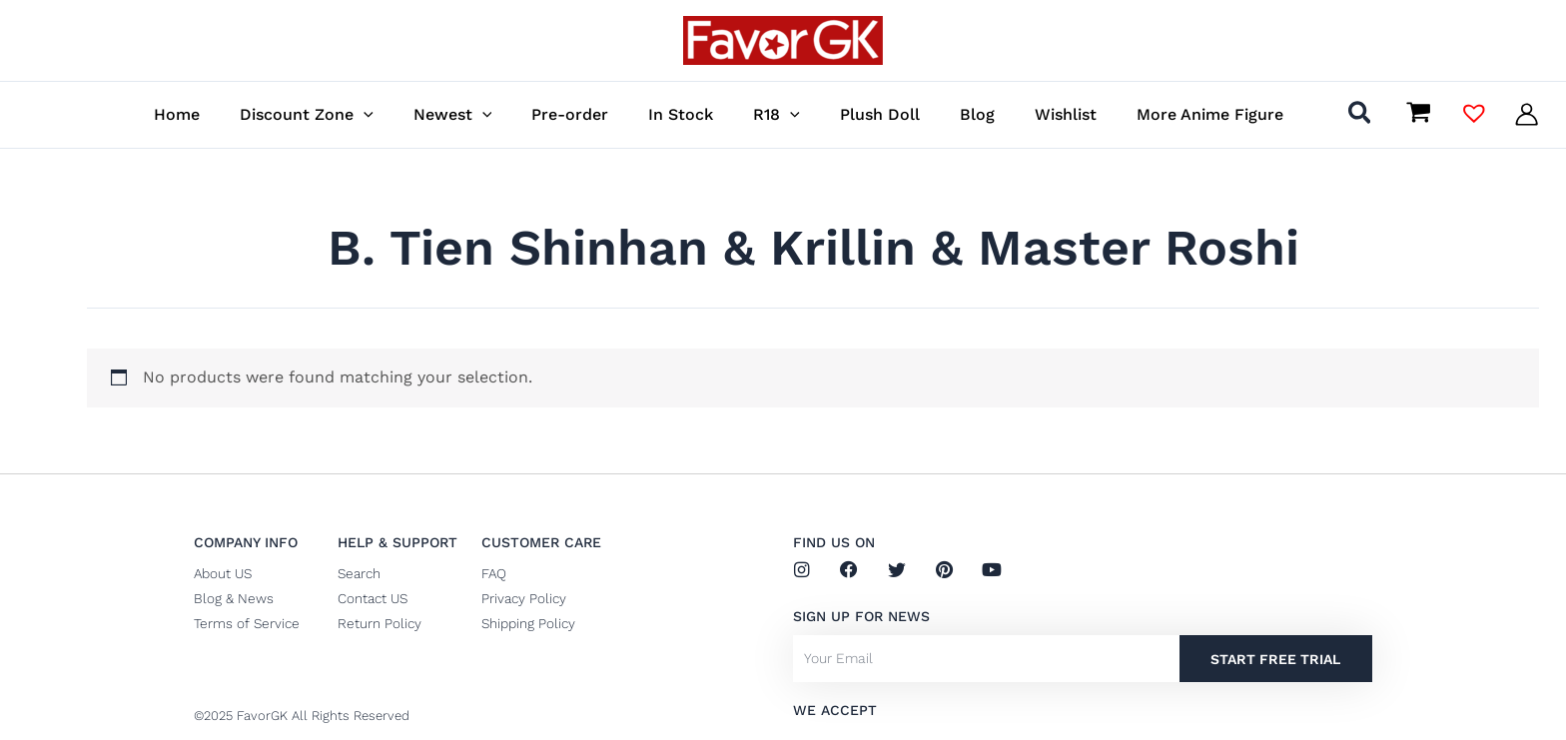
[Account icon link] (1526, 114)
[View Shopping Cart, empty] (1418, 114)
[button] (431, 114)
